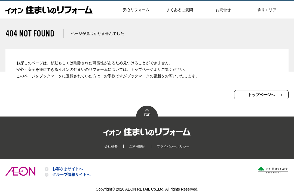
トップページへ (261, 95)
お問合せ (223, 10)
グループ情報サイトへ (71, 174)
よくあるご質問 (179, 10)
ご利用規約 (137, 146)
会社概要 (111, 146)
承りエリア (266, 10)
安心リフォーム (136, 10)
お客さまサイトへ (67, 169)
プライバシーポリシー (173, 146)
